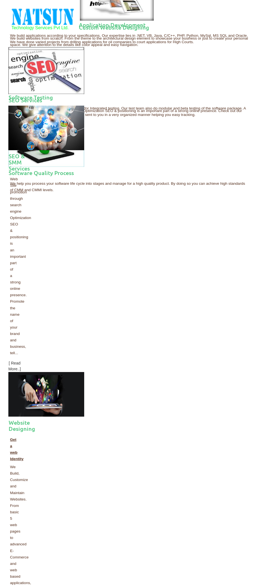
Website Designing (22, 425)
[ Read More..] (14, 366)
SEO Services (25, 100)
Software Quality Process (41, 173)
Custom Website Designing (114, 28)
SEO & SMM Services (19, 162)
